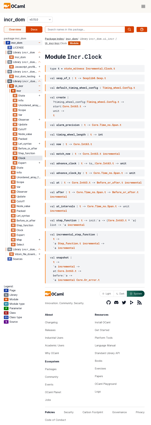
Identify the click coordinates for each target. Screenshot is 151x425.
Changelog (51, 322)
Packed (22, 138)
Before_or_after (27, 148)
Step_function (26, 153)
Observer (23, 119)
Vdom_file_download (26, 254)
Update (22, 124)
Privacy (140, 412)
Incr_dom (20, 57)
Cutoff (22, 129)
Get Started (102, 330)
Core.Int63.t (72, 106)
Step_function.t (69, 243)
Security (69, 412)
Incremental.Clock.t (100, 68)
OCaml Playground (106, 383)
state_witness (74, 68)
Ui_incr (19, 86)
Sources (17, 259)
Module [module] (74, 43)
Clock (21, 158)
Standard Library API (107, 353)
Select (20, 244)
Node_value (25, 134)
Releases (50, 330)
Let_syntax (25, 143)
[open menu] (143, 6)
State (21, 95)
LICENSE (18, 47)
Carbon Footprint (93, 412)
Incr (19, 90)
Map (19, 239)
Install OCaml (102, 322)
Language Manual (105, 345)
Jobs (48, 399)
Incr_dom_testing (25, 76)
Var (20, 114)
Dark (120, 293)
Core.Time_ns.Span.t (106, 125)
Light (106, 293)
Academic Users (54, 345)
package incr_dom (15, 38)
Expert (22, 162)
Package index (54, 38)
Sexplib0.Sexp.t (94, 78)
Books (98, 360)
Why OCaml (52, 353)
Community (51, 376)
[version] (40, 19)
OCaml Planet (53, 392)
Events (49, 384)
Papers (99, 376)
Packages (51, 369)
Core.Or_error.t (88, 280)
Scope (22, 110)
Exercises (100, 368)
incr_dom (14, 19)
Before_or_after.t (110, 182)
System (136, 293)
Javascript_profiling (26, 66)
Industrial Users (54, 337)
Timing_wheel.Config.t (119, 87)
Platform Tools (104, 337)
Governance (119, 412)
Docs (34, 29)
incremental (111, 153)
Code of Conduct (55, 419)
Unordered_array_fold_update (30, 105)
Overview (15, 29)
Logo (98, 391)
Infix (21, 100)
